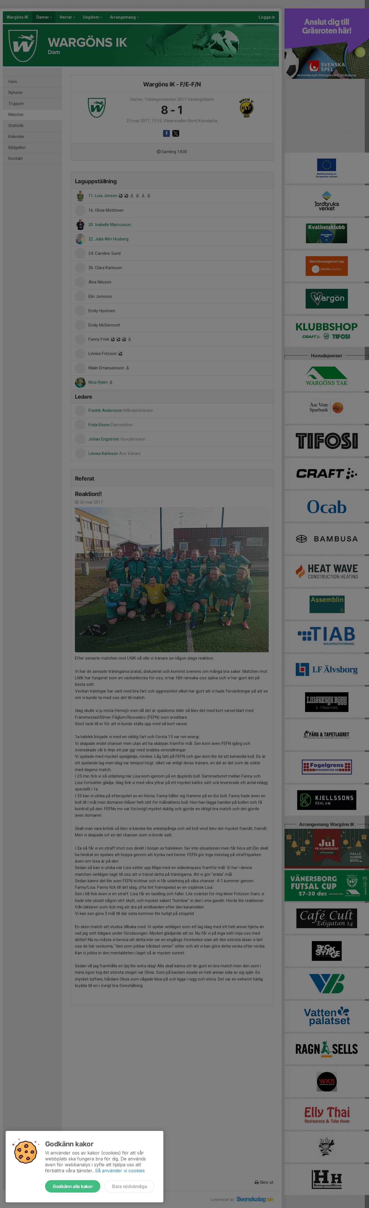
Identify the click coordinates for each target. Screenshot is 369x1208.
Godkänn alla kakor (73, 1186)
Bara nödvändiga (129, 1186)
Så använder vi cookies (120, 1170)
